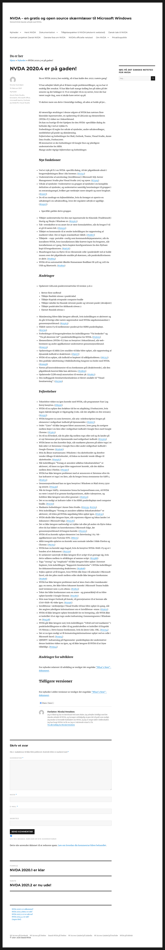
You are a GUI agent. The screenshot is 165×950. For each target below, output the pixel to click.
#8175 (75, 538)
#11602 (96, 337)
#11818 (43, 578)
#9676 (66, 248)
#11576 (70, 521)
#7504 (95, 180)
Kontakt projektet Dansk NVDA (25, 37)
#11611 (104, 609)
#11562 (73, 221)
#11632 (99, 514)
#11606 (59, 449)
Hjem (12, 60)
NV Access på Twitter (38, 936)
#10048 (43, 364)
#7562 (51, 432)
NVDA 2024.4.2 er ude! (20, 917)
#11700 (58, 381)
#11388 (94, 558)
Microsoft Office (24, 98)
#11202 (82, 531)
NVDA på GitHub (126, 936)
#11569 (102, 439)
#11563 (64, 323)
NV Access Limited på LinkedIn (80, 936)
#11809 (81, 371)
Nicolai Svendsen (17, 85)
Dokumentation (47, 32)
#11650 (83, 497)
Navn (13, 795)
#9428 (46, 619)
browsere (13, 98)
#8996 (58, 405)
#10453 (43, 347)
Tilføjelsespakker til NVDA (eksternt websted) (83, 32)
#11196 (68, 602)
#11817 (91, 374)
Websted (14, 818)
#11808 (81, 568)
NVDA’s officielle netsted (81, 37)
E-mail (14, 807)
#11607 (90, 422)
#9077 (75, 354)
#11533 (85, 507)
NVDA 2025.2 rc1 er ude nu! (22, 914)
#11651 (43, 480)
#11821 (75, 589)
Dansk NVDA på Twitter (57, 936)
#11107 (43, 194)
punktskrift (14, 103)
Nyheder (14, 32)
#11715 (93, 507)
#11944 (53, 647)
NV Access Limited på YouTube (106, 936)
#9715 (51, 544)
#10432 (61, 228)
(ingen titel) (16, 919)
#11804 (51, 258)
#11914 (59, 636)
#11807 (90, 235)
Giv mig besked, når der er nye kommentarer (33, 839)
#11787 (74, 596)
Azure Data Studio (17, 95)
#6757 (104, 357)
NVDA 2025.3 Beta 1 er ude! (22, 912)
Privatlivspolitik (119, 37)
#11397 (64, 470)
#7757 (81, 173)
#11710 (43, 330)
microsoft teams (16, 100)
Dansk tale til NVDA (117, 32)
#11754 (104, 630)
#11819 (61, 265)
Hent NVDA (30, 32)
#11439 (53, 487)
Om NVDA (101, 37)
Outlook (26, 100)
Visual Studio (24, 103)
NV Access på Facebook (19, 936)
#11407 (43, 204)
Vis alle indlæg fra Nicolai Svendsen (61, 725)
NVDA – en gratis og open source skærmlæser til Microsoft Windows (71, 18)
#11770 (67, 551)
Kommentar (16, 758)
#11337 (43, 415)
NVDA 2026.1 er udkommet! (22, 909)
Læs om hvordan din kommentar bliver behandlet (82, 845)
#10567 (56, 459)
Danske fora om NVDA (54, 37)
